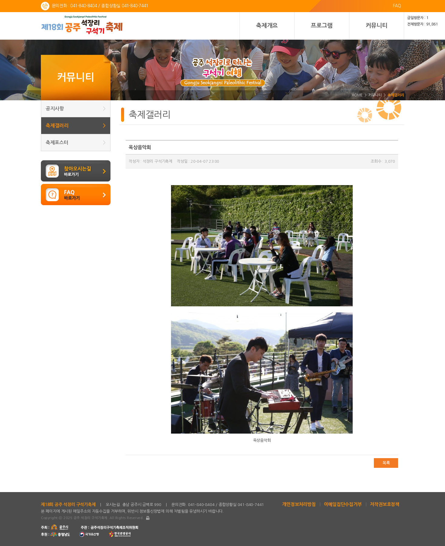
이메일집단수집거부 (342, 504)
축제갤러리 (75, 125)
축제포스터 (75, 142)
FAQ (397, 6)
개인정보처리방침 (298, 504)
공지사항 (75, 108)
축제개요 (267, 25)
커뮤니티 (376, 25)
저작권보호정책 (384, 504)
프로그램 (321, 25)
